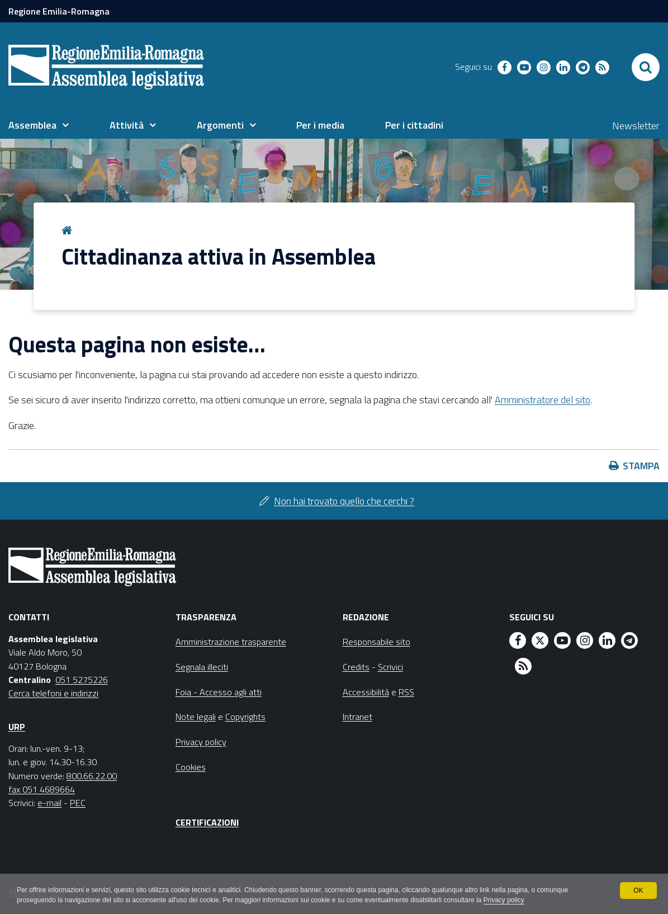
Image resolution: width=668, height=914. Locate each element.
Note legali (196, 716)
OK (638, 890)
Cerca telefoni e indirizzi (53, 693)
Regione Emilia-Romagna (59, 11)
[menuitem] (38, 125)
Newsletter (636, 125)
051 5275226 (81, 679)
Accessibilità (366, 692)
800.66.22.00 (92, 776)
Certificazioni (207, 822)
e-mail (49, 802)
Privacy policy (505, 900)
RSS (406, 692)
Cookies (191, 767)
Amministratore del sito (542, 399)
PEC (78, 802)
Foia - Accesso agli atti (219, 692)
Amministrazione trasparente (231, 641)
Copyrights (245, 716)
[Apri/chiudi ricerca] (646, 67)
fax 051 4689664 (41, 789)
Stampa (641, 465)
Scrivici (390, 666)
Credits (356, 666)
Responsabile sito (376, 641)
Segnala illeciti (202, 666)
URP (16, 726)
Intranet (357, 716)
